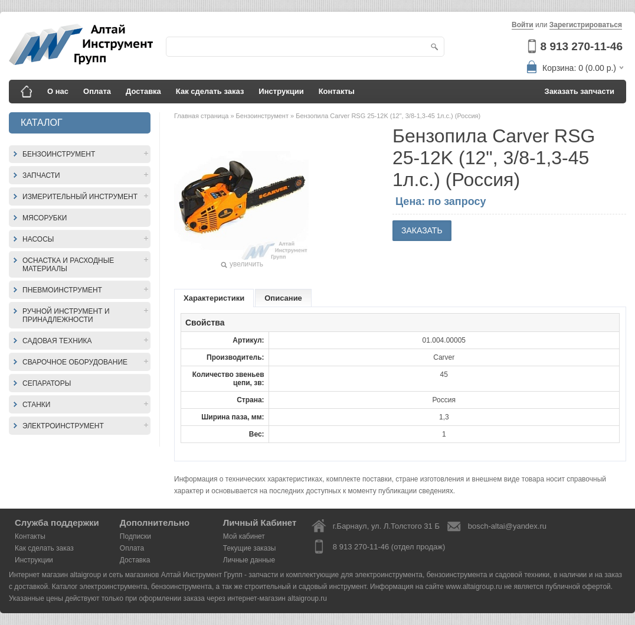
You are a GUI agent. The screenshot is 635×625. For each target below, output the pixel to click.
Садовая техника (57, 341)
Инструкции (280, 91)
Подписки (135, 536)
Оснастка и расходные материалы (68, 264)
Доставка (143, 91)
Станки (36, 405)
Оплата (97, 91)
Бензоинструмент (58, 154)
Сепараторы (46, 383)
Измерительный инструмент (80, 197)
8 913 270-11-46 (582, 46)
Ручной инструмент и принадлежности (66, 315)
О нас (57, 91)
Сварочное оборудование (74, 362)
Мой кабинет (244, 536)
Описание (283, 298)
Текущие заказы (249, 548)
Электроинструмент (63, 426)
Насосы (38, 239)
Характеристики (214, 298)
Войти (522, 25)
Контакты (337, 91)
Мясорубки (44, 218)
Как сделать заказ (210, 91)
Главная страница (202, 115)
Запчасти (41, 175)
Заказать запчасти (580, 91)
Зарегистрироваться (585, 25)
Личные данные (249, 560)
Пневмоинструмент (62, 290)
